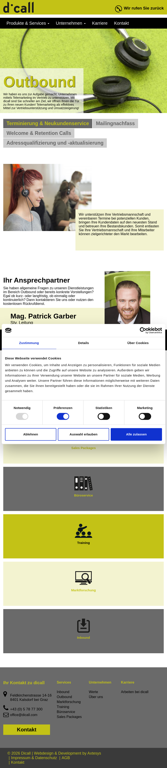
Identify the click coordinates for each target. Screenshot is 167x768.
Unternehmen (71, 23)
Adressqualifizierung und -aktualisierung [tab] (55, 143)
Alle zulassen (136, 434)
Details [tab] (83, 343)
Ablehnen (30, 434)
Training (83, 534)
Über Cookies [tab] (138, 343)
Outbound (64, 697)
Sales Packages (69, 717)
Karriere (100, 23)
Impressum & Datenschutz (34, 758)
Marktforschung (83, 581)
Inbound (83, 629)
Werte (93, 692)
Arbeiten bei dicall (134, 692)
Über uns (96, 697)
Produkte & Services (28, 23)
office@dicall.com (23, 715)
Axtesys (94, 753)
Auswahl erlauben (83, 434)
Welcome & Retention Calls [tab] (39, 133)
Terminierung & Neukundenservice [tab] (48, 123)
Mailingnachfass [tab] (115, 123)
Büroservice (83, 486)
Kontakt (121, 23)
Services (64, 682)
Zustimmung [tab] (29, 343)
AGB (66, 758)
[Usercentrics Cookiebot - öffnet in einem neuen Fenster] (143, 330)
